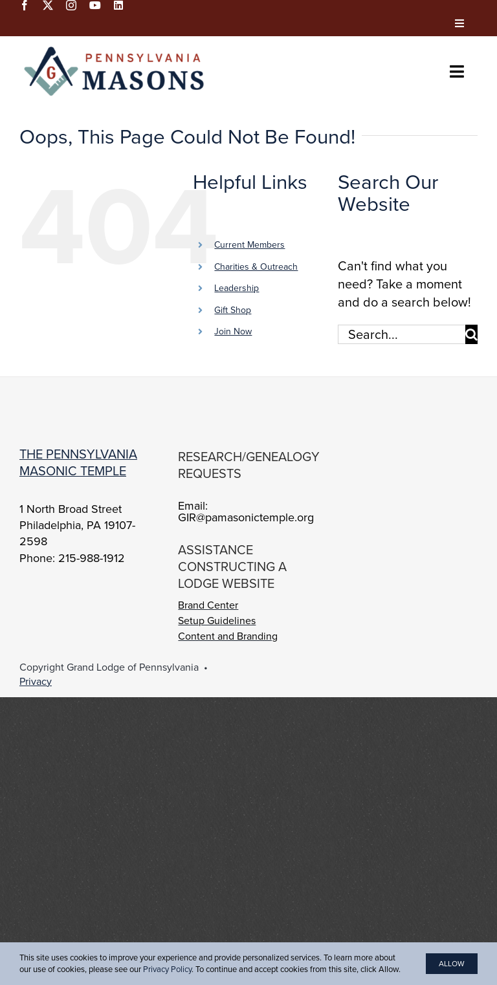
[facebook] (24, 5)
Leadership (236, 288)
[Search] (471, 334)
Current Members (249, 245)
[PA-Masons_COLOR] (116, 49)
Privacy (35, 681)
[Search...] (401, 334)
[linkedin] (118, 5)
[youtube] (95, 5)
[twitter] (48, 5)
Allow (452, 963)
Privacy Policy (167, 969)
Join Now (233, 331)
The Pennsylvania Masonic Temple (78, 462)
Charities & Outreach (256, 267)
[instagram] (71, 5)
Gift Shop (232, 310)
